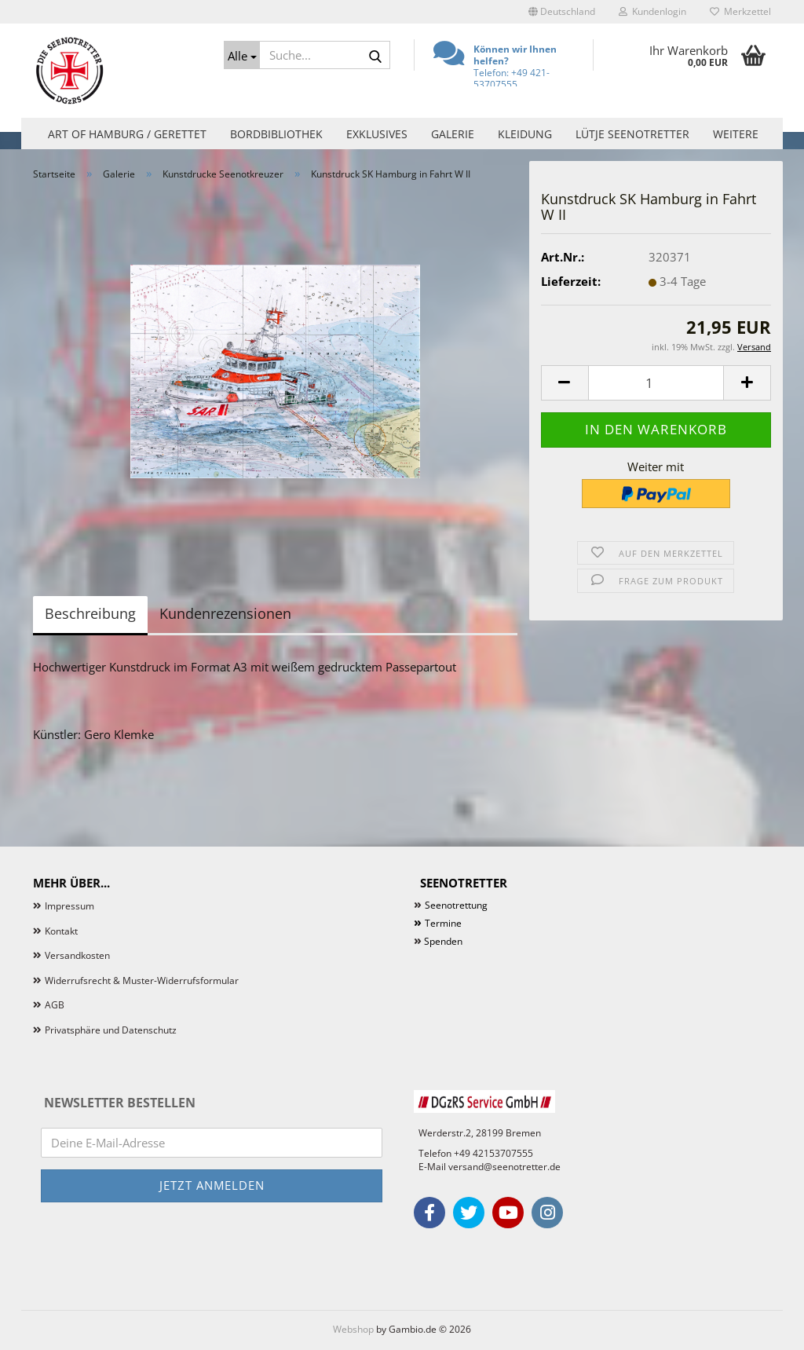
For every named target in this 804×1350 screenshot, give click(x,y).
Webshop (353, 1329)
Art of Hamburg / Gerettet (127, 133)
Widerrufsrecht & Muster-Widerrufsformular (142, 980)
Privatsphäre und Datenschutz (111, 1030)
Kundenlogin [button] (652, 11)
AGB (54, 1005)
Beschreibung (90, 613)
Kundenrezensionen (225, 613)
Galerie (452, 133)
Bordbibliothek (276, 133)
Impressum (69, 906)
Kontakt (61, 931)
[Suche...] (242, 55)
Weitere (735, 133)
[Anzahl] (656, 383)
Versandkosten (77, 955)
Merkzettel (740, 11)
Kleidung (525, 133)
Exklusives (376, 133)
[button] (562, 12)
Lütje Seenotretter (632, 133)
